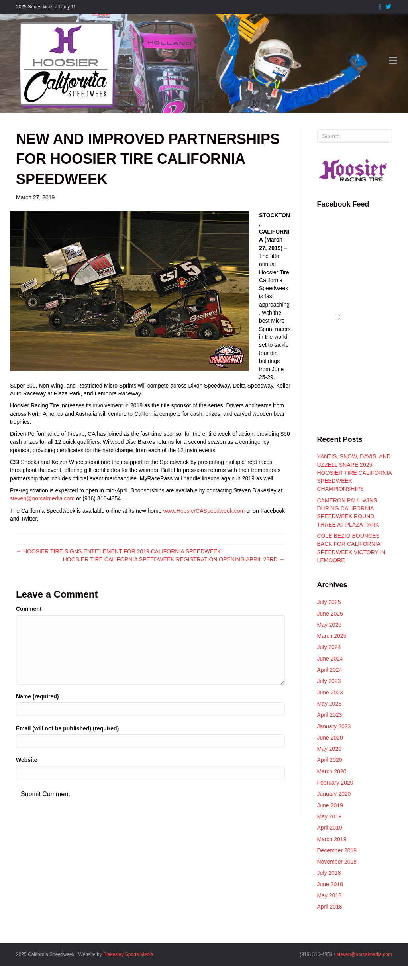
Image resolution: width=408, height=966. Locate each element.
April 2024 (329, 670)
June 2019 (330, 805)
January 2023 (334, 726)
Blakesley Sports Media (128, 954)
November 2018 (337, 861)
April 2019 (329, 827)
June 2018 (330, 884)
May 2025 (329, 625)
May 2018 (329, 895)
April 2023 (329, 715)
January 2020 (334, 794)
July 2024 (329, 647)
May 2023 (329, 703)
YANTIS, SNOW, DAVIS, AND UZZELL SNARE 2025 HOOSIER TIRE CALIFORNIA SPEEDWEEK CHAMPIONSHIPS (354, 472)
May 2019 (329, 816)
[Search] (354, 136)
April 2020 (329, 760)
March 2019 (332, 839)
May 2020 (329, 749)
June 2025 (330, 613)
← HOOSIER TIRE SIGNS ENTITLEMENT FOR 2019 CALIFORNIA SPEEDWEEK (118, 551)
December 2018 (337, 850)
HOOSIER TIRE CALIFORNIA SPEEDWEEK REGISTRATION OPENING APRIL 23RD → (174, 559)
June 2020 (330, 737)
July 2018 (329, 873)
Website (26, 760)
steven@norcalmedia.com (42, 498)
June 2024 (330, 658)
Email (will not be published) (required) (67, 728)
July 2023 (329, 681)
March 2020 (332, 771)
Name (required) (37, 696)
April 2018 (329, 906)
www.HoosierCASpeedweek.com (204, 511)
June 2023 (330, 692)
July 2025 (329, 602)
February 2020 (335, 782)
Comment (29, 609)
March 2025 (332, 636)
